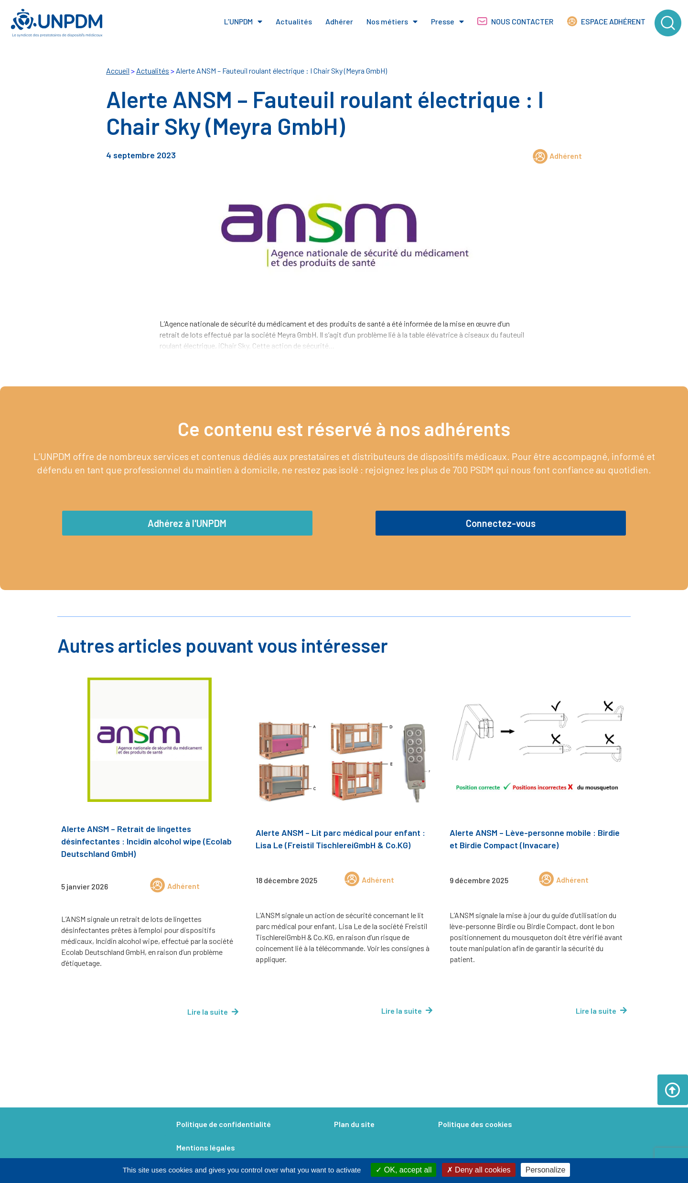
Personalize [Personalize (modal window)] (546, 1170)
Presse (447, 21)
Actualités (294, 21)
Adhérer (339, 21)
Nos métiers (392, 21)
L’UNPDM (243, 21)
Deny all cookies (479, 1170)
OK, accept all (403, 1170)
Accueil (117, 70)
